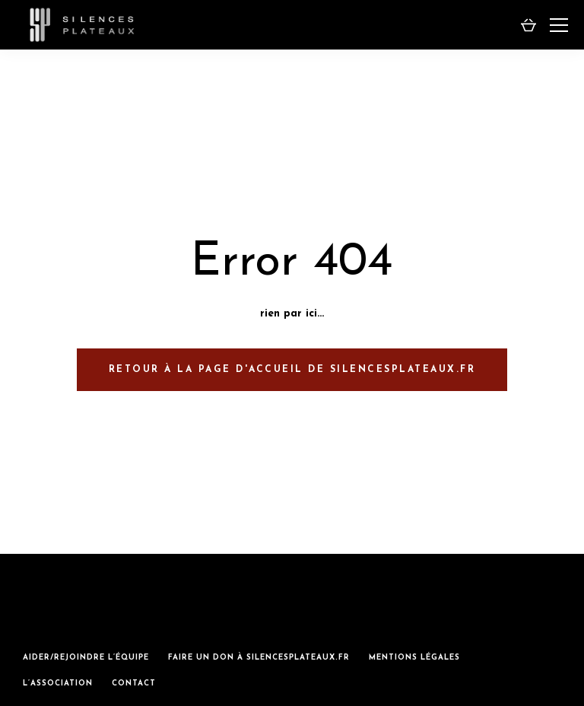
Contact (134, 683)
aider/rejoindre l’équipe (86, 658)
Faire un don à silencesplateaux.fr (259, 658)
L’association (58, 683)
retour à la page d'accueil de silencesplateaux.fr (292, 369)
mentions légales (414, 658)
